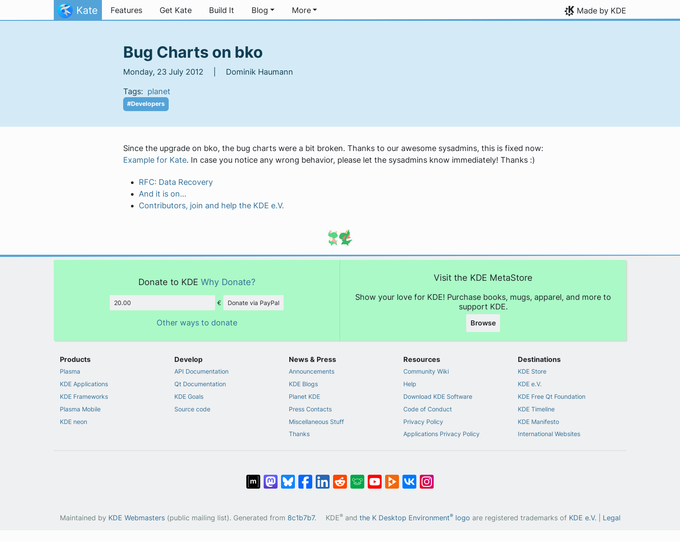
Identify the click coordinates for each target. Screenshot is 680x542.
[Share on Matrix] (253, 477)
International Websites (549, 433)
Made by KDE (601, 10)
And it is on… (162, 193)
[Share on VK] (409, 477)
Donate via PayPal (253, 302)
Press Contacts (310, 409)
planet (158, 91)
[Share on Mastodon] (271, 477)
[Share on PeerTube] (392, 477)
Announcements (311, 371)
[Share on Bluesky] (288, 477)
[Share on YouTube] (375, 477)
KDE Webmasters (136, 518)
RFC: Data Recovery (176, 182)
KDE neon (73, 421)
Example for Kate (154, 159)
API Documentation (201, 371)
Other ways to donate (197, 322)
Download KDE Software (437, 396)
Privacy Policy (423, 421)
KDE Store (532, 371)
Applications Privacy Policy (441, 433)
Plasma (70, 371)
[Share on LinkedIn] (323, 477)
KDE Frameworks (84, 396)
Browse (483, 323)
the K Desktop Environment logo (415, 518)
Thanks (299, 433)
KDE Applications (84, 384)
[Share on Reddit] (340, 477)
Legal (612, 518)
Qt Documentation (200, 384)
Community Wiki (426, 371)
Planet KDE (304, 396)
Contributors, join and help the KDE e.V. (211, 205)
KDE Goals (188, 396)
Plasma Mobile (80, 409)
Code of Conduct (427, 409)
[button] (263, 10)
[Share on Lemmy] (357, 477)
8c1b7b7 (301, 518)
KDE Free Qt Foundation (551, 396)
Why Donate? (228, 281)
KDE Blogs (303, 384)
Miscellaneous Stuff (316, 421)
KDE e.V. (530, 384)
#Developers (146, 103)
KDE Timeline (536, 409)
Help (409, 384)
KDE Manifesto (538, 421)
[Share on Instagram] (427, 477)
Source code (192, 409)
